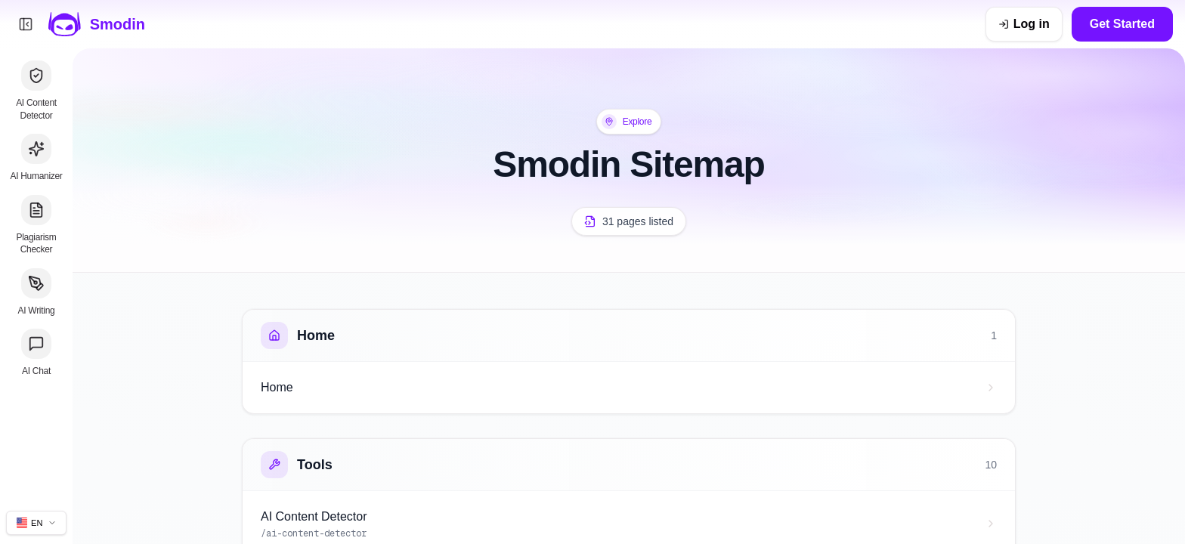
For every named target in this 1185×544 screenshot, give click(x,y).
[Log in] (1024, 24)
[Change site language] (36, 523)
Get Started (1122, 23)
